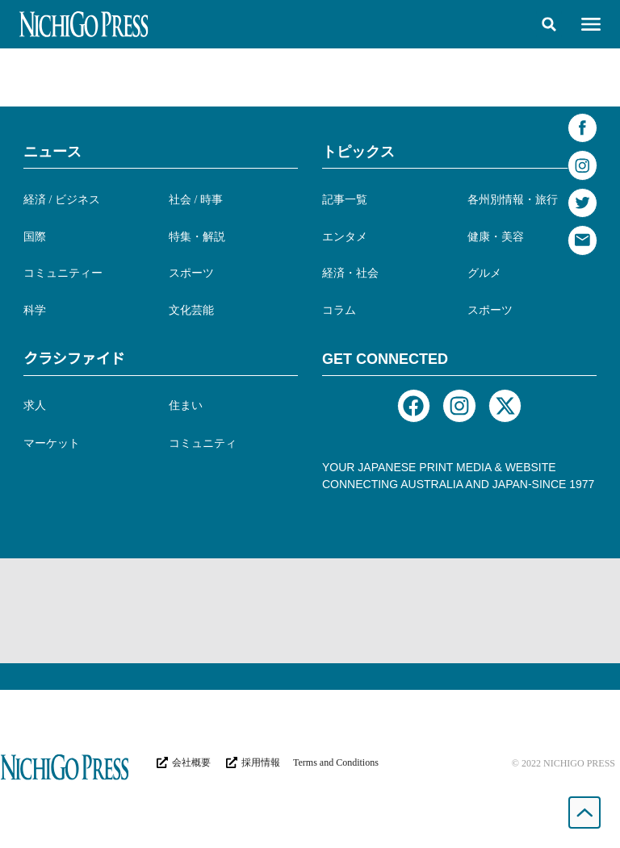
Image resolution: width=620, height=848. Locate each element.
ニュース (52, 152)
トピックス (358, 152)
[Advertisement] (310, 610)
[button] (549, 24)
